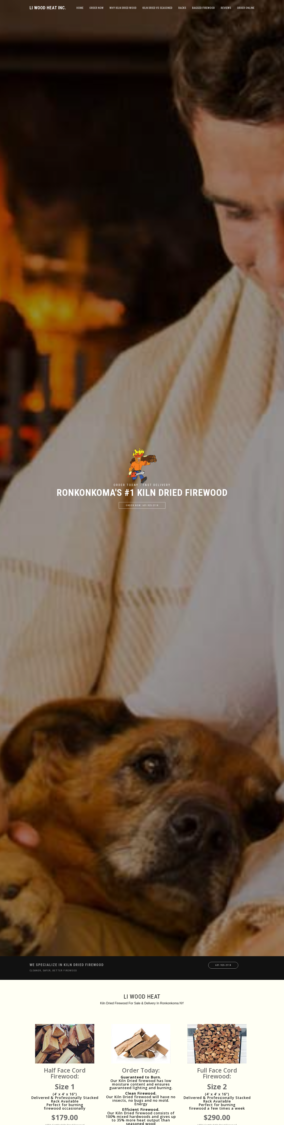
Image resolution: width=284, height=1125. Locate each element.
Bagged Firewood (203, 7)
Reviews (226, 7)
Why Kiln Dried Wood (122, 7)
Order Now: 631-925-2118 (142, 505)
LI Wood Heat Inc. (48, 7)
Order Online (245, 7)
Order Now (96, 7)
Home (79, 7)
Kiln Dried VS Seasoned (157, 7)
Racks (182, 7)
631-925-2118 (223, 965)
